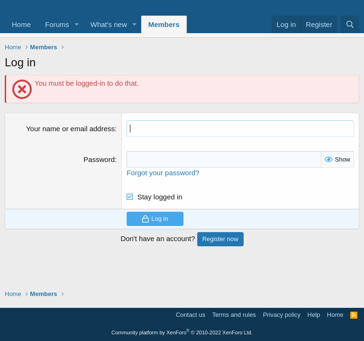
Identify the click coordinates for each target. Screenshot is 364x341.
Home (21, 24)
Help (314, 314)
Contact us (190, 314)
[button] (76, 24)
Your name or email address (70, 129)
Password (99, 159)
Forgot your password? (163, 173)
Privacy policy (281, 314)
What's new (109, 24)
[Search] (350, 24)
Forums (57, 24)
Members (164, 24)
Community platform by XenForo (182, 332)
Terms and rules (234, 314)
